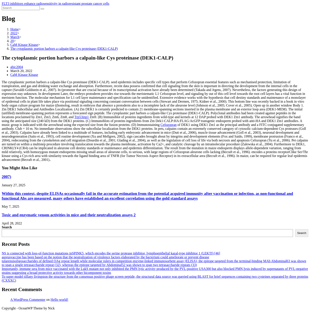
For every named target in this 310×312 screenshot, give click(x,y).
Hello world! (59, 299)
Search (7, 227)
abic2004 (16, 67)
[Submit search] (42, 8)
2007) (6, 176)
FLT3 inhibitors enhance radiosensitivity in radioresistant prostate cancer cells (55, 3)
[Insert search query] (21, 8)
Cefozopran (169, 125)
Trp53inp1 (81, 117)
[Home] (14, 29)
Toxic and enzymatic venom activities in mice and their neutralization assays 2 (69, 215)
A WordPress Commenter (27, 299)
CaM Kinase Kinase (24, 75)
